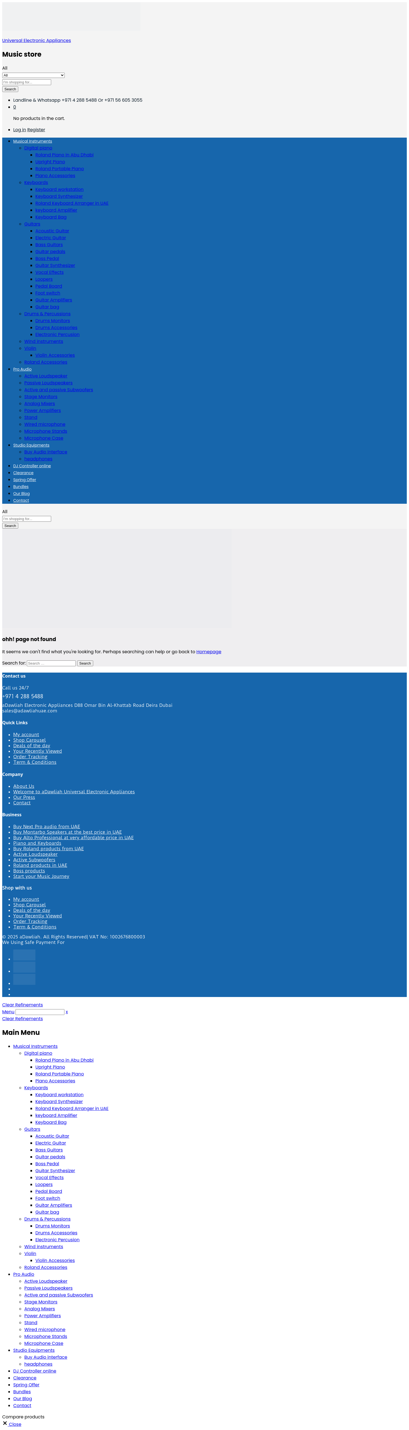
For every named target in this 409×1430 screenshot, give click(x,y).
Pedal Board (48, 286)
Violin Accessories (55, 355)
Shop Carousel (29, 740)
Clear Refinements (22, 1005)
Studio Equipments (34, 1350)
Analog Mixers (39, 403)
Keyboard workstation (59, 189)
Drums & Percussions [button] (47, 314)
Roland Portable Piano (59, 169)
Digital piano (38, 1053)
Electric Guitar (50, 238)
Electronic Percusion (57, 334)
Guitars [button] (32, 224)
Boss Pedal (47, 258)
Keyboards (36, 1088)
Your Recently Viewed (37, 751)
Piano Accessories (55, 175)
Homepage (208, 652)
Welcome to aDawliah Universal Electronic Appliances (74, 791)
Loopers (44, 279)
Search (10, 89)
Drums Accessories (56, 327)
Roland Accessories (45, 362)
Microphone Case (43, 438)
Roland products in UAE (40, 865)
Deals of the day (31, 745)
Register (36, 130)
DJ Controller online (32, 466)
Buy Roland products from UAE (48, 848)
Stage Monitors (41, 396)
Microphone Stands (45, 431)
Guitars (32, 1129)
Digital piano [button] (38, 148)
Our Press (24, 797)
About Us (23, 786)
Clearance (23, 473)
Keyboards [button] (36, 182)
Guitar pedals (50, 251)
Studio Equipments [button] (31, 445)
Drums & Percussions (47, 1219)
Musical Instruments (35, 1046)
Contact (21, 500)
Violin (30, 1253)
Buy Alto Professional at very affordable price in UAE (73, 837)
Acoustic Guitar (52, 231)
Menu (8, 1012)
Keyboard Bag (51, 217)
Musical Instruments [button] (32, 141)
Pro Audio (23, 1274)
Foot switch (47, 293)
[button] (11, 1424)
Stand (30, 417)
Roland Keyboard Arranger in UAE (71, 203)
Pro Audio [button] (22, 369)
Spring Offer (24, 479)
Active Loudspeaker (45, 376)
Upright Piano (50, 162)
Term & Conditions (34, 762)
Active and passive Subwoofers (58, 390)
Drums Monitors (52, 321)
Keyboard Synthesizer (59, 196)
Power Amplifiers (42, 410)
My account (26, 734)
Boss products (29, 870)
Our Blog (21, 493)
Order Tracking (30, 756)
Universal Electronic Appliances (36, 40)
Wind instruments (43, 341)
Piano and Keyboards (37, 843)
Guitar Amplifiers (53, 300)
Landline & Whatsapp (37, 100)
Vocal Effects (49, 272)
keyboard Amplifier (56, 210)
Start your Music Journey (41, 876)
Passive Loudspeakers (48, 383)
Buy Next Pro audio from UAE (46, 826)
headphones (38, 459)
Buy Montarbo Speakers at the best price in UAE (67, 832)
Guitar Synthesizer (55, 265)
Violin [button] (30, 348)
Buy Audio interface (45, 452)
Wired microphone (44, 424)
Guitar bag (47, 307)
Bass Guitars (49, 245)
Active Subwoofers (34, 859)
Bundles (20, 486)
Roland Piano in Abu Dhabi (64, 155)
